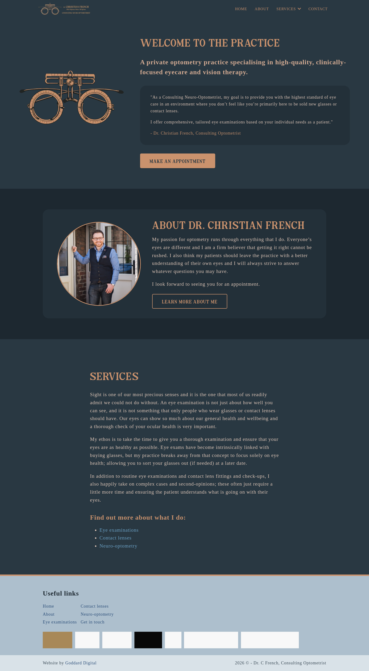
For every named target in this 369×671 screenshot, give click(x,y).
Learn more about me (189, 301)
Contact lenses (115, 538)
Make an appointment (178, 160)
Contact (318, 9)
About (262, 9)
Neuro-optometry (118, 546)
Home (241, 9)
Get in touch (92, 622)
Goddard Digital (81, 663)
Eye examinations (119, 530)
